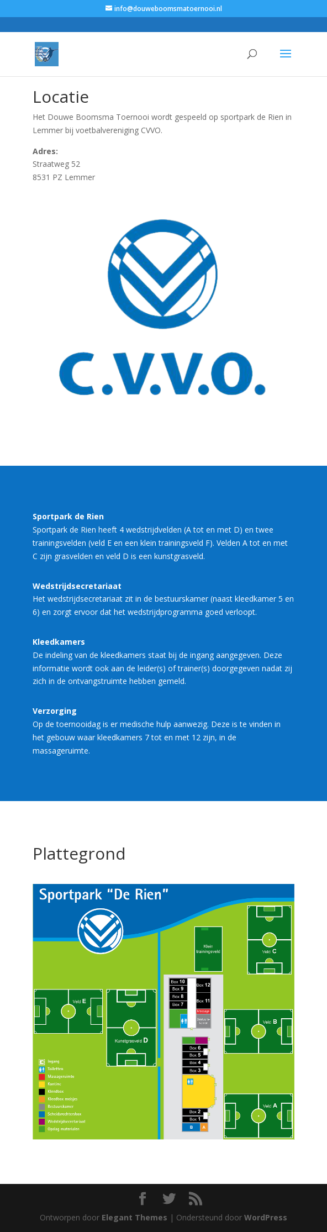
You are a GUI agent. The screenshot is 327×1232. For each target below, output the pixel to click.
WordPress (265, 1217)
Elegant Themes (134, 1217)
